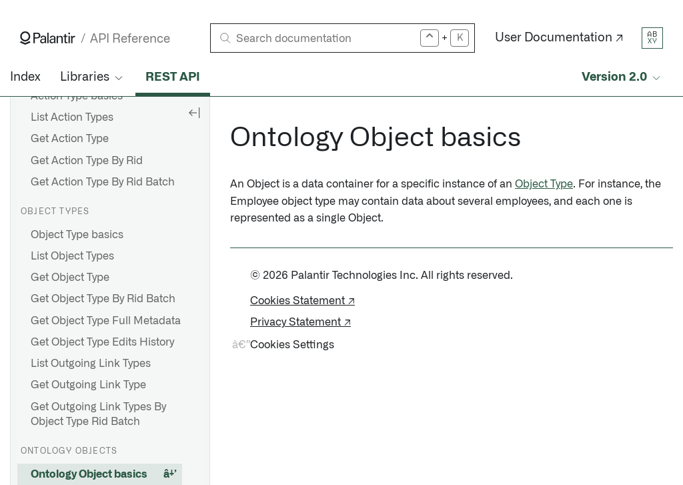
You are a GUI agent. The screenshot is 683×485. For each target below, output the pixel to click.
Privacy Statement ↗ (300, 322)
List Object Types (72, 256)
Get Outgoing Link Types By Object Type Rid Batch (98, 414)
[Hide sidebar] (194, 112)
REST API (172, 77)
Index (25, 77)
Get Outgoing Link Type (88, 385)
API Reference (130, 39)
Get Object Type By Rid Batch (103, 299)
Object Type (544, 184)
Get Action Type (70, 138)
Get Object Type (70, 277)
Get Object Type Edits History (102, 342)
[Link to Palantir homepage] (47, 38)
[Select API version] (622, 77)
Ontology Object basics (89, 474)
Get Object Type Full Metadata (106, 321)
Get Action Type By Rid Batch (103, 182)
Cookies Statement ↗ (302, 301)
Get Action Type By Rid (87, 160)
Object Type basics (77, 234)
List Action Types (72, 117)
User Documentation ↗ (559, 38)
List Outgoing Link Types (91, 363)
